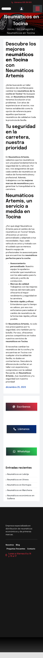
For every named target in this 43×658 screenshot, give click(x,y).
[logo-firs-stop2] (6, 8)
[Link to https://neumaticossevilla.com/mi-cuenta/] (21, 8)
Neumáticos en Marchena (20, 490)
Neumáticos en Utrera (18, 480)
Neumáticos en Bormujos (19, 485)
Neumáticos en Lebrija (18, 474)
